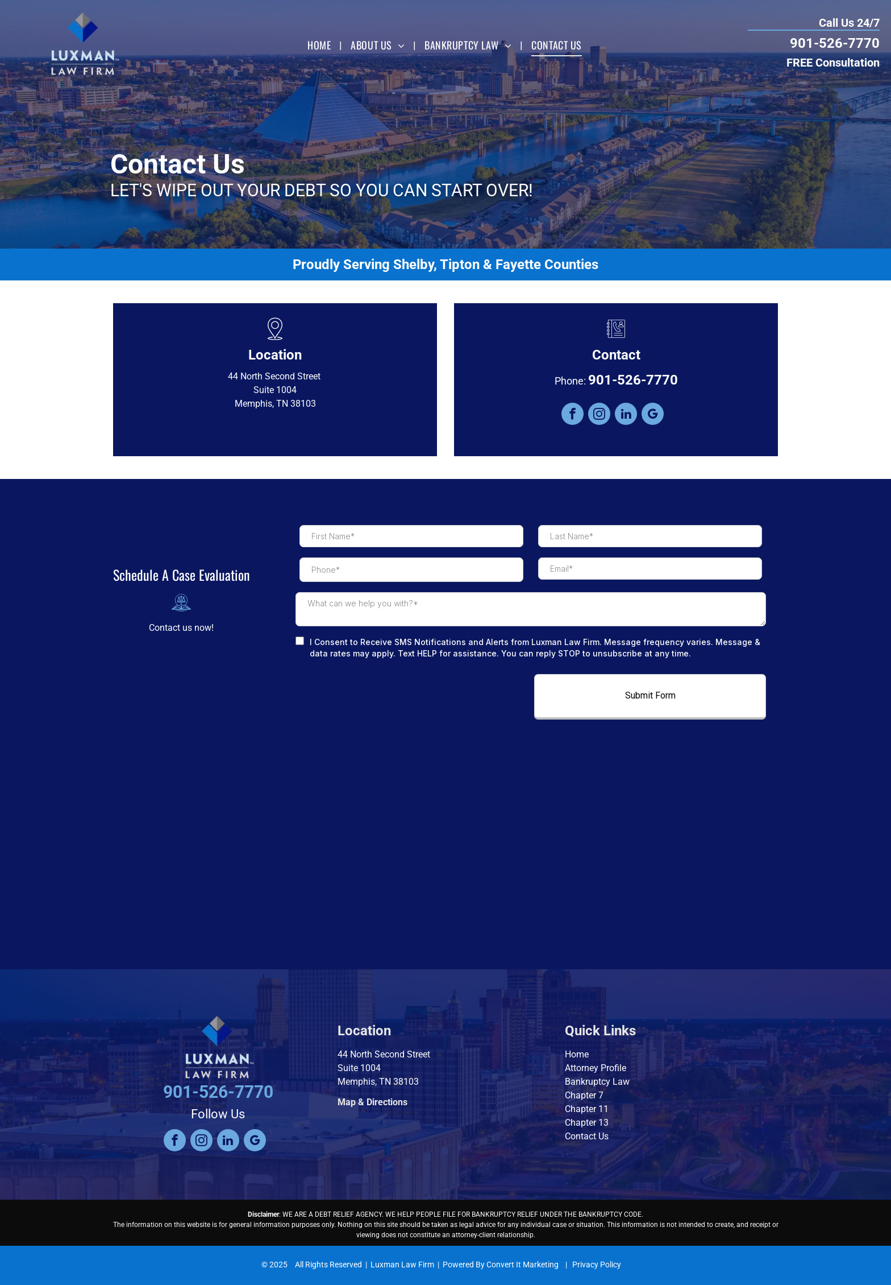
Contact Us (587, 1136)
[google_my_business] (653, 415)
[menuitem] (320, 45)
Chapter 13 (587, 1122)
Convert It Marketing (522, 1264)
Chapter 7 (584, 1095)
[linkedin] (626, 415)
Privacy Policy (596, 1264)
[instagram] (599, 415)
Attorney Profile (595, 1068)
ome (580, 1054)
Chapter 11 (587, 1109)
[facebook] (572, 415)
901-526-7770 (835, 43)
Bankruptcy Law (597, 1081)
